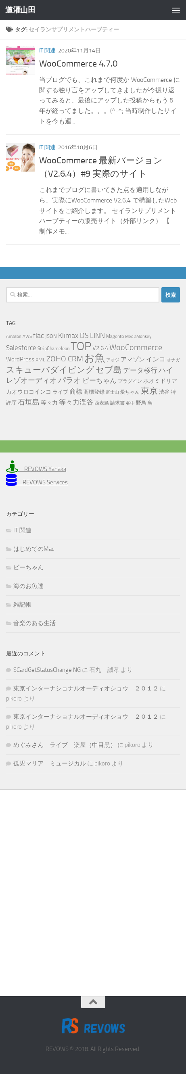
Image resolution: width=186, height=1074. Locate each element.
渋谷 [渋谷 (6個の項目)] (164, 392)
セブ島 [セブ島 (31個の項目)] (109, 370)
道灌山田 (20, 10)
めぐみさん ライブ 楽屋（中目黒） (64, 745)
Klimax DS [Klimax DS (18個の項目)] (73, 335)
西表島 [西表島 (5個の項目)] (101, 403)
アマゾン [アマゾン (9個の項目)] (133, 359)
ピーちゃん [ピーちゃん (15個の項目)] (99, 380)
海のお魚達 (28, 586)
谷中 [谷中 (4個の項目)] (130, 403)
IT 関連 (47, 50)
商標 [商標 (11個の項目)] (75, 391)
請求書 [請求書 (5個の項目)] (117, 403)
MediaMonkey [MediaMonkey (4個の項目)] (138, 336)
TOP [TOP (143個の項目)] (81, 346)
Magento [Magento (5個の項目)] (115, 336)
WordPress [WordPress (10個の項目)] (20, 359)
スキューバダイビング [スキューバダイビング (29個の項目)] (50, 370)
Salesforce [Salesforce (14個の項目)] (21, 348)
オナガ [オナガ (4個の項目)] (173, 360)
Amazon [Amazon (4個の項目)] (13, 336)
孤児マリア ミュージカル (49, 763)
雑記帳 (22, 604)
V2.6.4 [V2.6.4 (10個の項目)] (100, 348)
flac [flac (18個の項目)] (38, 335)
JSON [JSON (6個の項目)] (51, 336)
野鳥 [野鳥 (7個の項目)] (141, 403)
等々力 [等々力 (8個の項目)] (49, 402)
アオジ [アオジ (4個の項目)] (112, 360)
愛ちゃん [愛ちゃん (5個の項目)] (130, 392)
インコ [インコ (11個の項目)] (155, 359)
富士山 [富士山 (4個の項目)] (112, 392)
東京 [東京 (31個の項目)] (149, 391)
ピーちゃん (28, 567)
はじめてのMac (33, 549)
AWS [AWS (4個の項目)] (27, 336)
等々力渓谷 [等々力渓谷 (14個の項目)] (76, 402)
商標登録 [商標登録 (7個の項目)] (94, 392)
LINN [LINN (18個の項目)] (97, 335)
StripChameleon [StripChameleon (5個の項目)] (53, 348)
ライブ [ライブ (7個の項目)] (60, 392)
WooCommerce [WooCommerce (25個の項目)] (135, 347)
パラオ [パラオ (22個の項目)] (69, 380)
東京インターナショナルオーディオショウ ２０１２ (86, 688)
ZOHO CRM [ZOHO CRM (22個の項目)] (64, 358)
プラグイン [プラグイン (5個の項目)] (130, 381)
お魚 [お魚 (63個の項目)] (94, 358)
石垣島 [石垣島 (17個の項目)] (29, 402)
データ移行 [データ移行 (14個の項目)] (140, 370)
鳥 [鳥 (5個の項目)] (150, 403)
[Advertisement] (93, 887)
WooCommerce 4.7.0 (78, 63)
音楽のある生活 (34, 623)
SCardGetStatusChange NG (47, 670)
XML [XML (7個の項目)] (40, 360)
